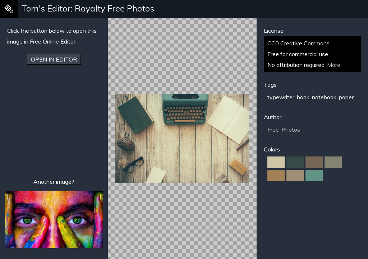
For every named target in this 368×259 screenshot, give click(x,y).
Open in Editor (54, 59)
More (333, 64)
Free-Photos (283, 129)
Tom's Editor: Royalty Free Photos (87, 8)
